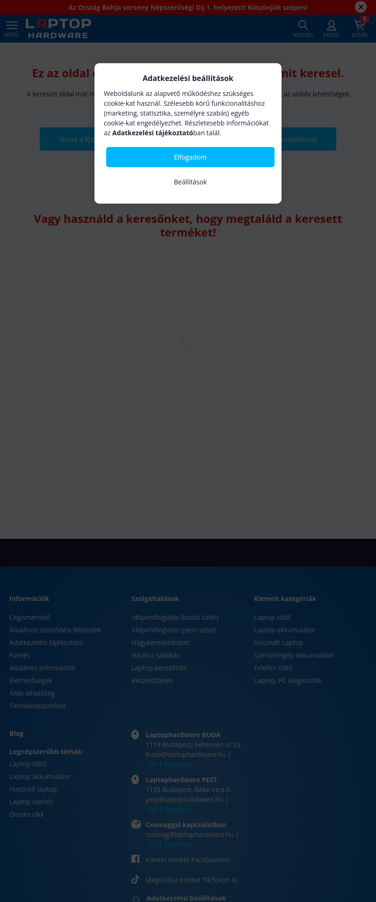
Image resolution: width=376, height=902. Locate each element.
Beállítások (190, 181)
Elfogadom (190, 157)
